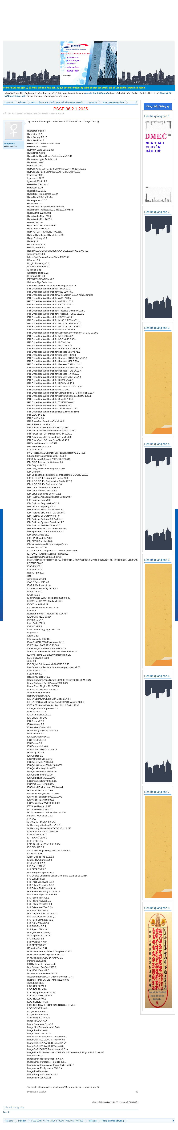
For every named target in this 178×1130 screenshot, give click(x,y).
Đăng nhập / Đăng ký (157, 106)
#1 (137, 1091)
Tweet (6, 1112)
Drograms (52, 113)
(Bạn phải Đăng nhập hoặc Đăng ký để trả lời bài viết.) (115, 1102)
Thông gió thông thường (27, 113)
